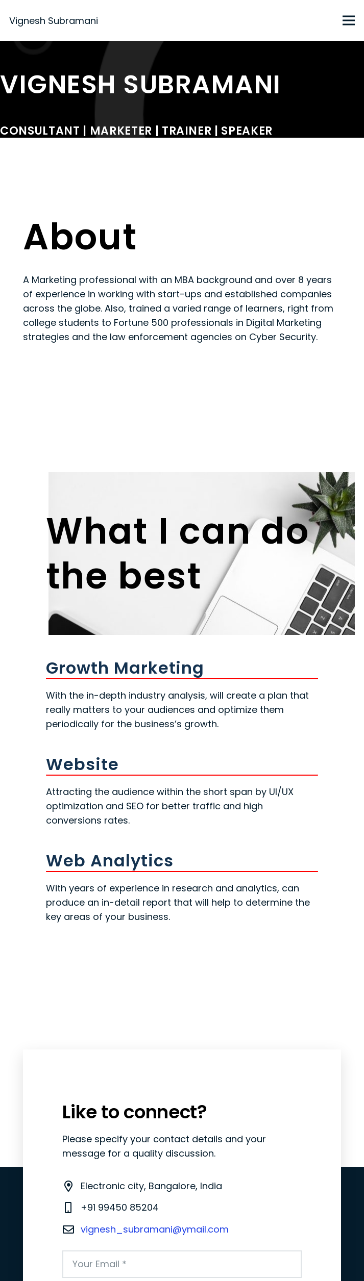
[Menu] (348, 20)
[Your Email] (182, 1264)
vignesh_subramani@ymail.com (155, 1229)
